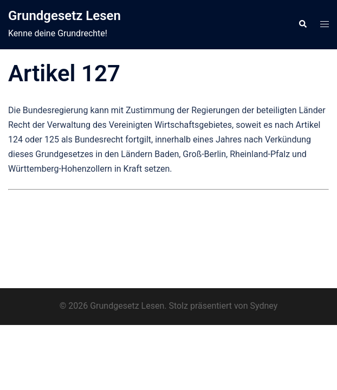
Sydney (263, 306)
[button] (302, 24)
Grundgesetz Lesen (64, 15)
